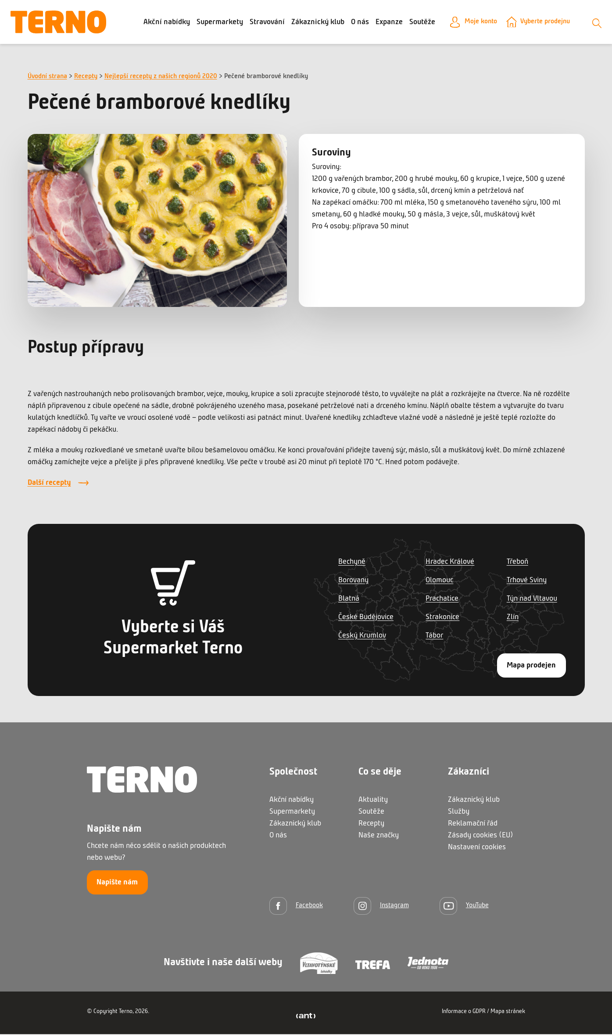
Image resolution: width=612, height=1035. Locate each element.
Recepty (85, 77)
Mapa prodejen (531, 666)
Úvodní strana (47, 77)
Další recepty (49, 484)
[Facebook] (296, 906)
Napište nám (117, 884)
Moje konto (474, 22)
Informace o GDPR (464, 1012)
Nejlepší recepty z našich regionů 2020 (160, 77)
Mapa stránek (507, 1012)
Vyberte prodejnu (545, 22)
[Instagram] (381, 906)
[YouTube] (464, 906)
